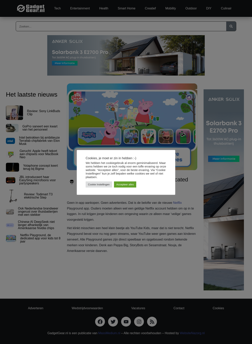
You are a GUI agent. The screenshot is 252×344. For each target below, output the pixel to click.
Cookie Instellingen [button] (99, 184)
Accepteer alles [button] (125, 184)
